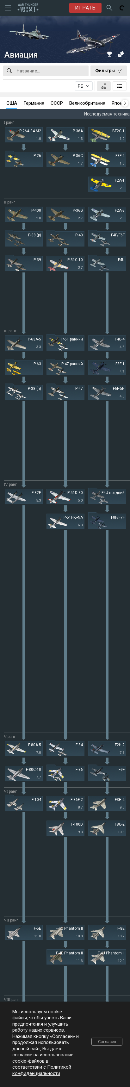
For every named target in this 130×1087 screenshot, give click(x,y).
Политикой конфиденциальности (41, 1070)
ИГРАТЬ (85, 8)
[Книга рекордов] (109, 54)
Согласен (107, 1041)
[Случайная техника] (121, 54)
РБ (81, 86)
